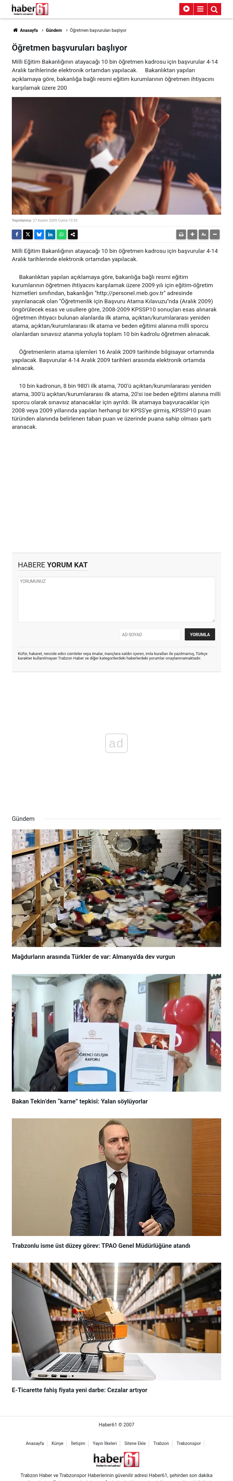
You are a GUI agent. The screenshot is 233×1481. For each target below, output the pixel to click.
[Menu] (200, 9)
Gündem (54, 30)
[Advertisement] (116, 500)
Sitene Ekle (135, 1443)
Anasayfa (25, 30)
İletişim (78, 1443)
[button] (192, 234)
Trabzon (161, 1443)
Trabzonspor (189, 1443)
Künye (57, 1443)
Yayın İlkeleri (105, 1443)
